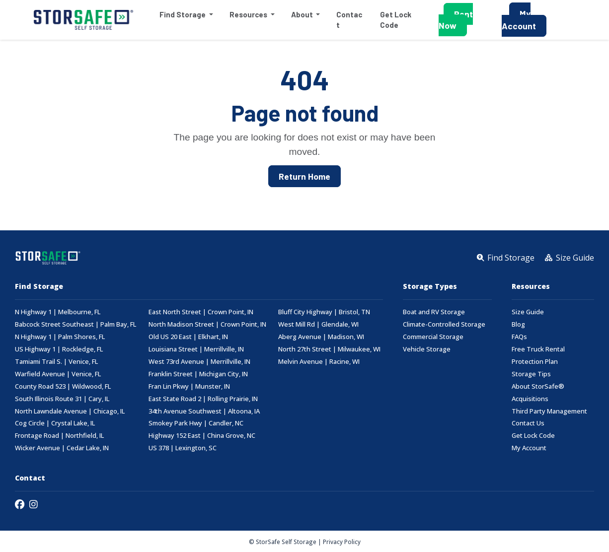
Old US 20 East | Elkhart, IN (188, 337)
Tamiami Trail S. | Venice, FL (56, 361)
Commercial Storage (433, 337)
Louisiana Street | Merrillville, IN (196, 349)
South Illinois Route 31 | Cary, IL (62, 399)
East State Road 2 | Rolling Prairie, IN (203, 399)
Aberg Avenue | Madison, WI (321, 337)
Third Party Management (549, 411)
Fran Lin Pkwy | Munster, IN (189, 386)
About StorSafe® (538, 386)
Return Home (304, 176)
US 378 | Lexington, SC (183, 448)
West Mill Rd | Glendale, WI (318, 324)
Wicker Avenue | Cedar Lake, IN (62, 448)
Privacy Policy (342, 542)
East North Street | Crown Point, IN (201, 312)
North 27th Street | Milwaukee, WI (329, 349)
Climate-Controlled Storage (444, 324)
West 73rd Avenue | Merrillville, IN (199, 361)
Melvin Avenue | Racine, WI (319, 361)
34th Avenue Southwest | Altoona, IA (204, 411)
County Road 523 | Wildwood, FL (63, 386)
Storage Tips (531, 374)
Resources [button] (248, 14)
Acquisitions (530, 399)
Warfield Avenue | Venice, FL (58, 374)
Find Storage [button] (183, 14)
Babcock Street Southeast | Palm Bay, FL (75, 324)
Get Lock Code (395, 19)
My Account (519, 19)
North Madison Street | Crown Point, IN (207, 324)
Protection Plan (535, 361)
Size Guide (528, 312)
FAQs (519, 337)
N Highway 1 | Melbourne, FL (57, 312)
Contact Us (528, 423)
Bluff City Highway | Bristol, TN (324, 312)
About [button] (302, 14)
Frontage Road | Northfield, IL (59, 435)
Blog (518, 324)
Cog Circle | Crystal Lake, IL (55, 423)
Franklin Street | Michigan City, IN (198, 374)
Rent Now (456, 19)
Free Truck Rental (538, 349)
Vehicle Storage (427, 349)
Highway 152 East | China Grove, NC (202, 435)
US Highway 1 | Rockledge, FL (59, 349)
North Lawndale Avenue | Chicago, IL (70, 411)
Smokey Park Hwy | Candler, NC (196, 423)
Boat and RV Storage (434, 312)
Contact (349, 19)
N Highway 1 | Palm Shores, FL (60, 337)
